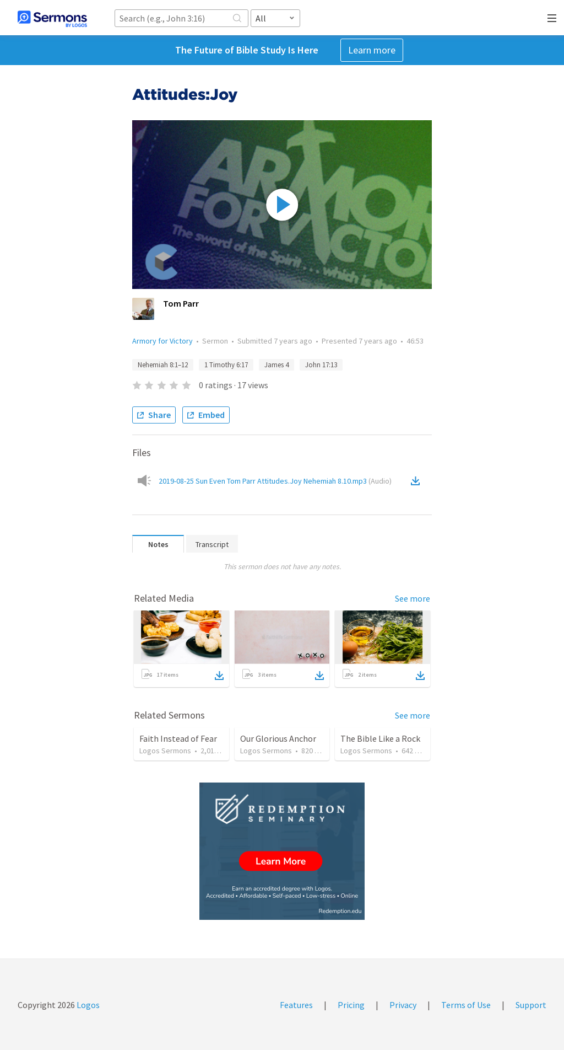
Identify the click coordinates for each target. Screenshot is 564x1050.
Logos (87, 1004)
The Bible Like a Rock (380, 738)
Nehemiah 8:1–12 (163, 364)
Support (531, 1004)
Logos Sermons (165, 751)
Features (296, 1004)
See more (412, 598)
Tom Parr (181, 303)
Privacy (402, 1004)
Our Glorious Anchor (278, 738)
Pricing (351, 1004)
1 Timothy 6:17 (226, 364)
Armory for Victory (162, 341)
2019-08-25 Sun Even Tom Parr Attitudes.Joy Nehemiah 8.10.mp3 (275, 481)
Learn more (371, 50)
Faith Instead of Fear (178, 738)
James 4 (276, 364)
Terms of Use (466, 1004)
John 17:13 (321, 364)
